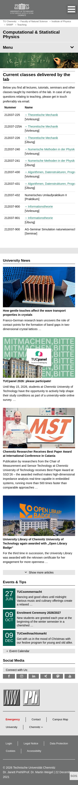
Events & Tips (14, 582)
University (11, 727)
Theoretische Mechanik (43, 115)
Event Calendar (19, 651)
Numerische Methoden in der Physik (51, 149)
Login (9, 743)
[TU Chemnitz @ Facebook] (9, 676)
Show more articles (41, 572)
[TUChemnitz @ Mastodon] (57, 676)
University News (16, 260)
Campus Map (60, 719)
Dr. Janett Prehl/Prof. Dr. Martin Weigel (28, 772)
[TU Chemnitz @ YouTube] (69, 676)
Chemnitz (34, 727)
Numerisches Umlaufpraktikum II (46, 195)
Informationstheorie (40, 206)
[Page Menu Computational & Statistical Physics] (39, 47)
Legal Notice (31, 743)
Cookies (10, 751)
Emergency (13, 719)
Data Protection (59, 743)
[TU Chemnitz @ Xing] (45, 676)
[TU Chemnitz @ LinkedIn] (33, 676)
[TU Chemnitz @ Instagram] (21, 676)
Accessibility (34, 751)
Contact (36, 719)
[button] (67, 9)
